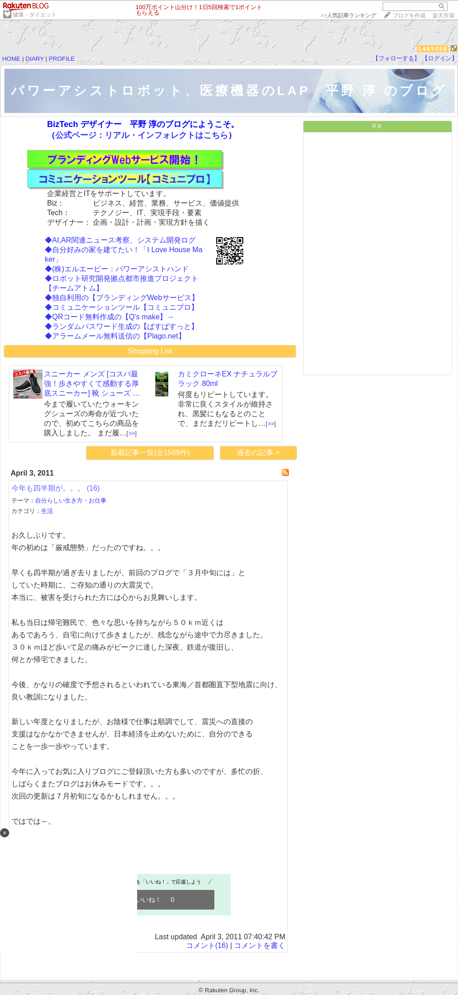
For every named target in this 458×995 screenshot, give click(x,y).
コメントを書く (259, 945)
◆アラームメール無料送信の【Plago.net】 (115, 336)
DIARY (35, 58)
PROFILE (62, 58)
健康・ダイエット (35, 14)
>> (348, 15)
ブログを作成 (409, 15)
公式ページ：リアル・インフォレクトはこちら (141, 135)
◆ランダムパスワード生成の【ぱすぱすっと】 (121, 326)
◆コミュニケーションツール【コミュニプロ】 (121, 307)
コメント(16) (207, 945)
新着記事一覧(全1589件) (150, 452)
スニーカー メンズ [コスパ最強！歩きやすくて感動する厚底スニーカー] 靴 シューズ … (92, 383)
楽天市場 (443, 15)
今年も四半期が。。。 (48, 488)
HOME (11, 58)
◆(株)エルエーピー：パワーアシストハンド (117, 269)
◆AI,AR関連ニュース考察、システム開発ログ (120, 240)
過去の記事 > (258, 452)
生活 (47, 511)
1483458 (433, 48)
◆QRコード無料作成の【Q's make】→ (109, 317)
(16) (93, 488)
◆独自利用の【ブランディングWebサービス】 (122, 298)
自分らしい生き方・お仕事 (71, 500)
